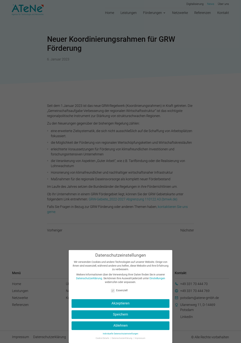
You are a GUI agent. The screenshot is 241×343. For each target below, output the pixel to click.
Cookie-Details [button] (103, 338)
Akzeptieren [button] (120, 303)
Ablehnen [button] (120, 325)
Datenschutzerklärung (89, 278)
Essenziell (119, 290)
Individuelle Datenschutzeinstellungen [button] (120, 333)
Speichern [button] (120, 314)
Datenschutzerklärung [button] (122, 338)
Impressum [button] (140, 338)
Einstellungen (157, 278)
